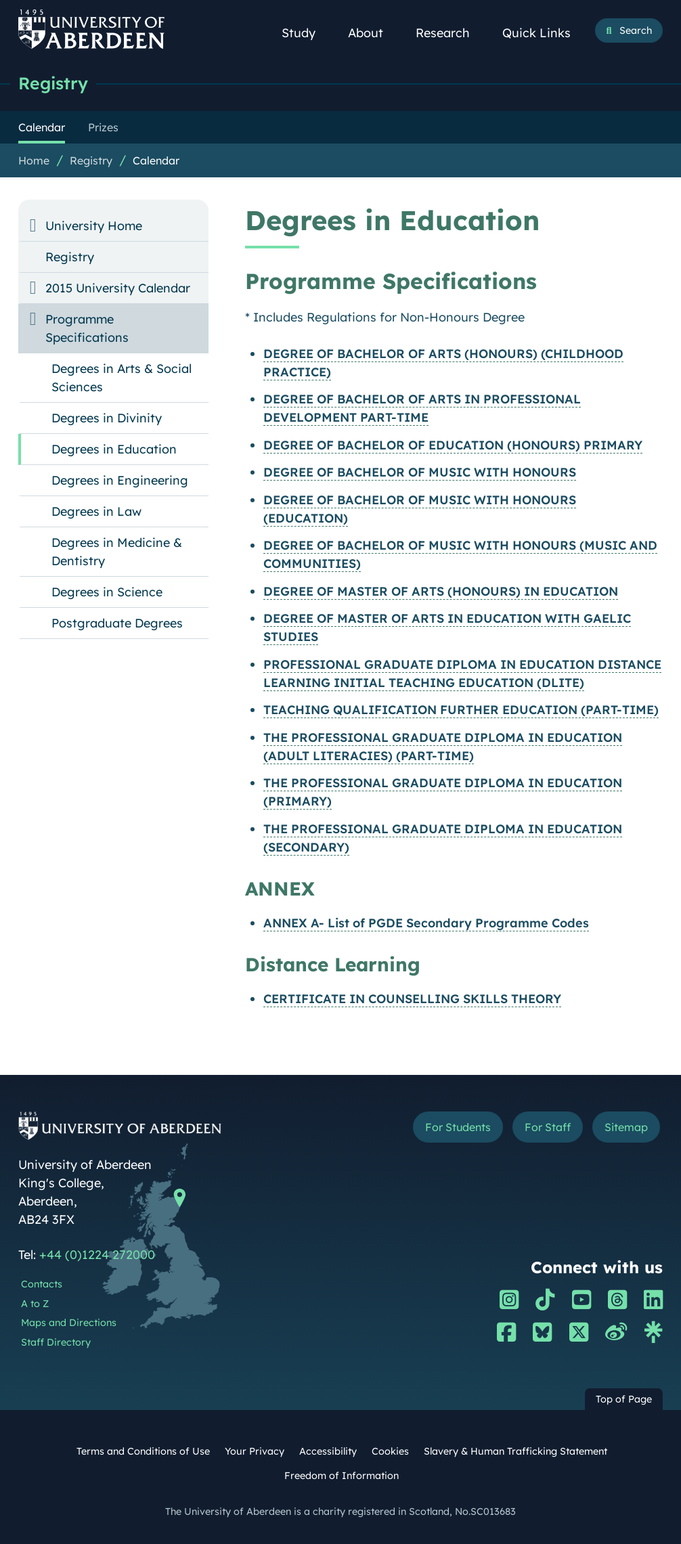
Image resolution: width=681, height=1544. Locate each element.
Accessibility (328, 1451)
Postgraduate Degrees (117, 623)
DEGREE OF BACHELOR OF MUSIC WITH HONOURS (419, 472)
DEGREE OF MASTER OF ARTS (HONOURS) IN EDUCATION (440, 591)
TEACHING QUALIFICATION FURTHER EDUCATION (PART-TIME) (461, 710)
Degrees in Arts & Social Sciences (121, 378)
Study (306, 33)
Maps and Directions (68, 1323)
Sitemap (625, 1127)
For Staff (546, 1127)
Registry (53, 82)
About (373, 33)
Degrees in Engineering (119, 480)
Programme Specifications (87, 328)
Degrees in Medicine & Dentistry (116, 552)
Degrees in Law (96, 511)
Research (450, 33)
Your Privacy (254, 1451)
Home (33, 160)
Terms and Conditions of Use (143, 1451)
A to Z (35, 1304)
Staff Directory (56, 1342)
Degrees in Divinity (106, 418)
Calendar (156, 160)
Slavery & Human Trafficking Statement (515, 1451)
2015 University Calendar (117, 288)
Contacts (41, 1284)
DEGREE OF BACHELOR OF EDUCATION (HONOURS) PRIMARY (452, 445)
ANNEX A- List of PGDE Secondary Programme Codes (426, 923)
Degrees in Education (114, 449)
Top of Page (624, 1399)
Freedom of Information (341, 1475)
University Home (93, 226)
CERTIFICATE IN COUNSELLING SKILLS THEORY (412, 999)
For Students (455, 1127)
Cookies (390, 1451)
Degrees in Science (106, 592)
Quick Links (544, 33)
